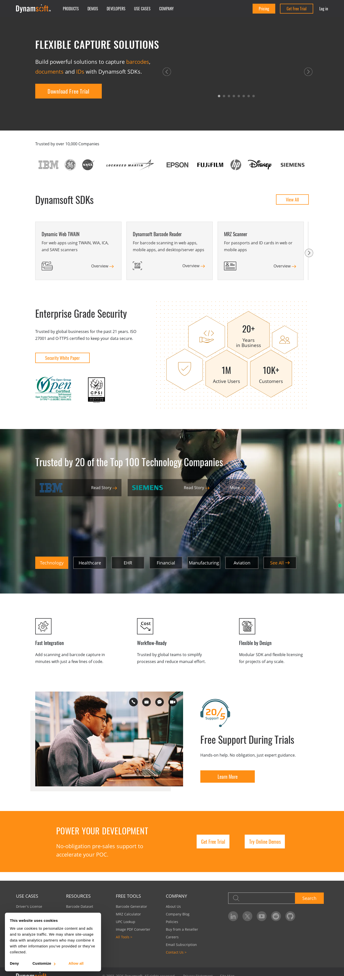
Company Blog (177, 914)
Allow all (76, 963)
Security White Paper (62, 358)
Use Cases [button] (142, 9)
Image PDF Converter (133, 929)
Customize (44, 963)
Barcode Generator (131, 906)
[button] (167, 71)
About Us (173, 906)
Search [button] (309, 898)
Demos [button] (92, 9)
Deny (14, 963)
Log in (323, 9)
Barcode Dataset (79, 906)
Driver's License (29, 906)
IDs (80, 71)
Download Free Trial (68, 91)
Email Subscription (181, 944)
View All (292, 199)
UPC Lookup (125, 921)
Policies (172, 921)
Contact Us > (176, 952)
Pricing (264, 9)
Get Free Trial (297, 9)
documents (49, 71)
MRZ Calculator (128, 914)
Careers (172, 937)
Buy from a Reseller (182, 929)
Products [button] (71, 9)
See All (280, 563)
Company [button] (166, 9)
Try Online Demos (265, 841)
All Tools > (124, 937)
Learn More (228, 776)
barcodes (137, 61)
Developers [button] (116, 9)
